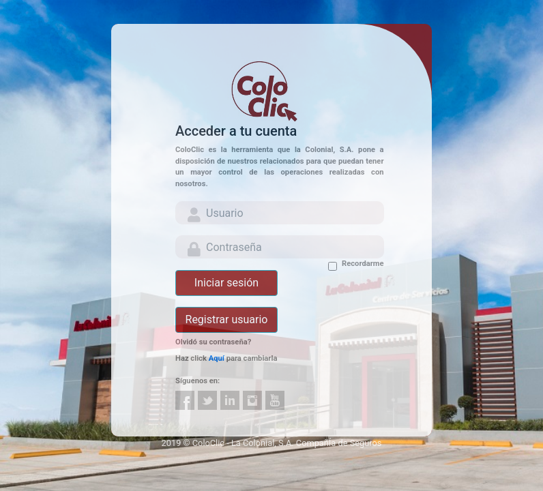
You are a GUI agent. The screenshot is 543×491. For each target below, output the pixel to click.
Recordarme (362, 263)
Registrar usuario (227, 319)
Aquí (216, 358)
